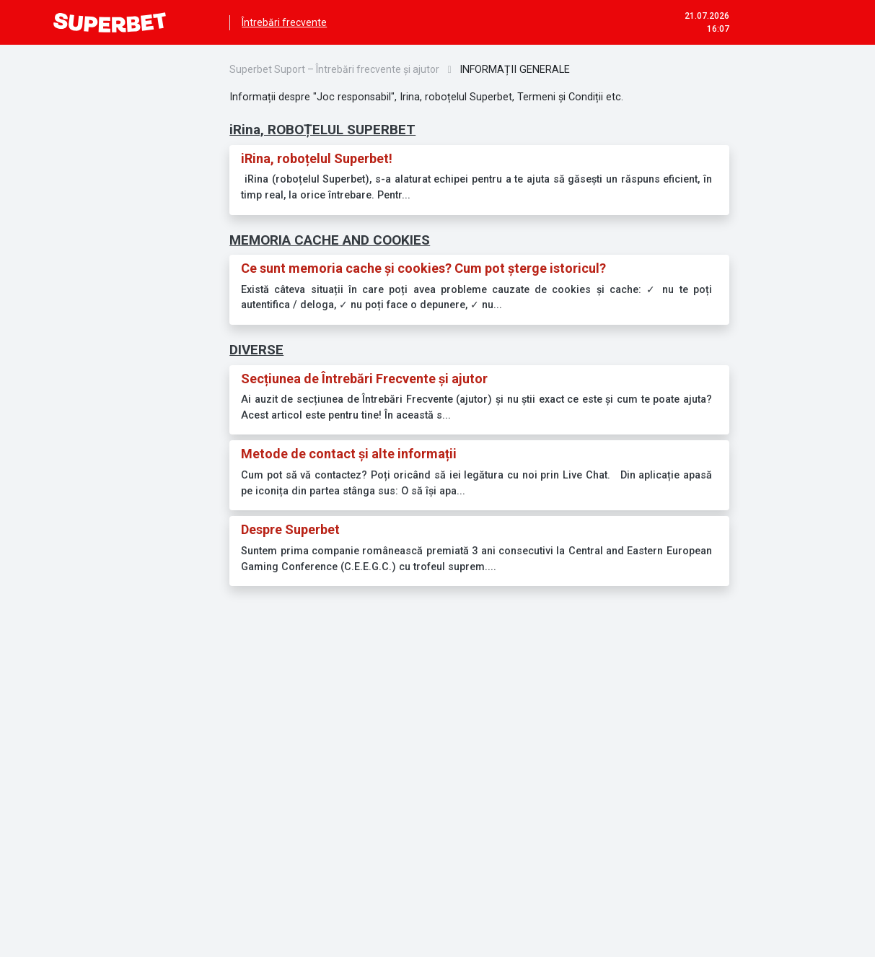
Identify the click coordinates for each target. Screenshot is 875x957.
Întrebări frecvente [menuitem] (284, 22)
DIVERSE (256, 349)
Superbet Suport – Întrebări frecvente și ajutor (334, 69)
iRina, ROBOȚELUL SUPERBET (322, 129)
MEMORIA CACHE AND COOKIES (329, 240)
